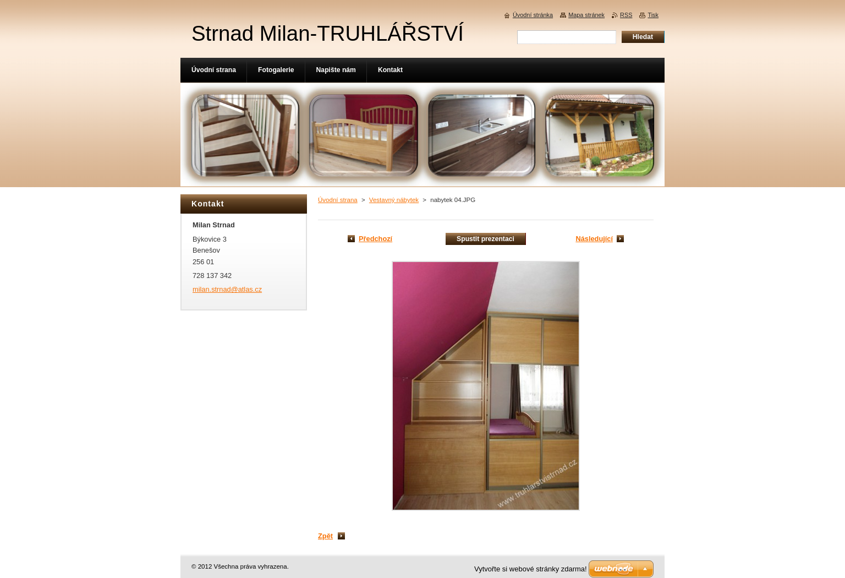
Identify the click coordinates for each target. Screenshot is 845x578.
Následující (594, 239)
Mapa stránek (586, 15)
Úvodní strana (338, 200)
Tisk (653, 15)
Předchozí (375, 239)
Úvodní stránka (533, 15)
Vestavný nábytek (394, 200)
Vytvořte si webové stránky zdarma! (530, 569)
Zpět (325, 536)
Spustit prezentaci (485, 239)
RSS (626, 15)
